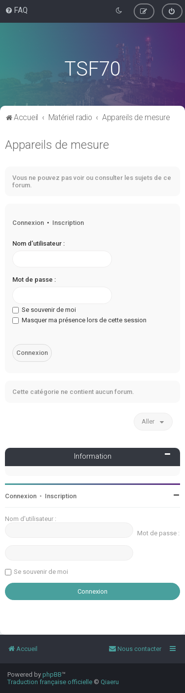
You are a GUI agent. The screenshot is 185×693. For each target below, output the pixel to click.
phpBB (52, 674)
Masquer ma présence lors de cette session (79, 320)
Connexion (28, 222)
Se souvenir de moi (44, 309)
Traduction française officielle (49, 682)
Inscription (68, 222)
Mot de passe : (34, 279)
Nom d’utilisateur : (38, 243)
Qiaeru (110, 682)
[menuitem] (16, 10)
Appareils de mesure (57, 145)
